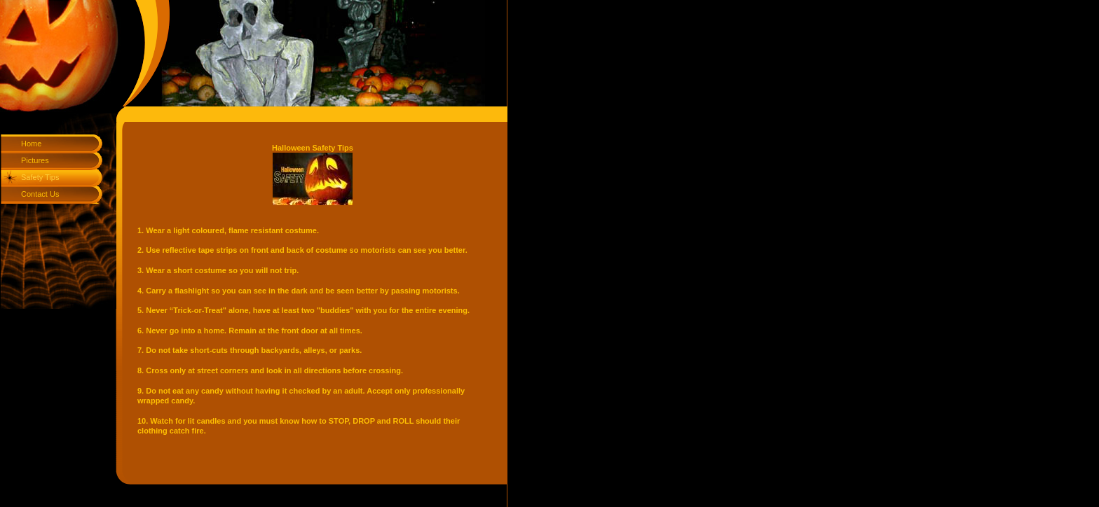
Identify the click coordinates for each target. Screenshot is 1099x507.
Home (31, 143)
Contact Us (40, 194)
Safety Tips (40, 177)
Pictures (35, 160)
